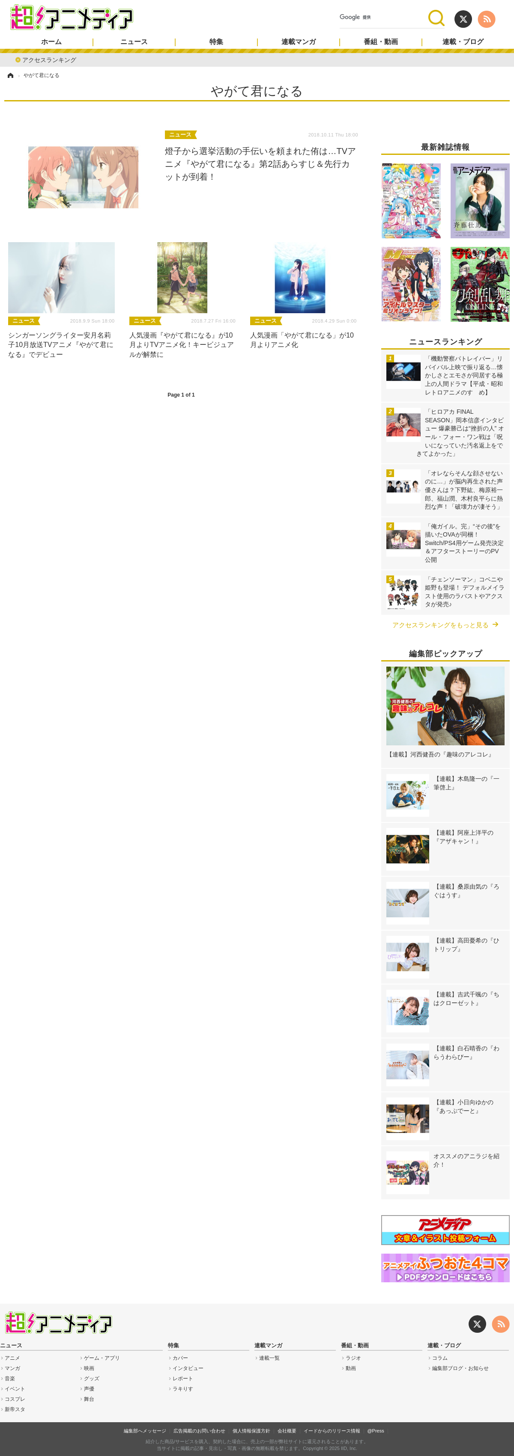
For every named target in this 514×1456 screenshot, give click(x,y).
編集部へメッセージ (145, 1430)
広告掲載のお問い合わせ (199, 1430)
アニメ (12, 1358)
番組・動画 (381, 42)
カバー (180, 1358)
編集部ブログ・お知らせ (460, 1368)
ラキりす (183, 1389)
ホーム (51, 42)
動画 (351, 1368)
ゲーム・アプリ (102, 1358)
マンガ (12, 1368)
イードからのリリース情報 (332, 1430)
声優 (89, 1389)
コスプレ (15, 1399)
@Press (375, 1430)
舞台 (89, 1399)
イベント (15, 1389)
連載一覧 (269, 1358)
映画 (89, 1368)
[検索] (384, 17)
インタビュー (188, 1368)
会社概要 (287, 1430)
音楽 (10, 1379)
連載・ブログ (463, 42)
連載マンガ (298, 42)
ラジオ (353, 1358)
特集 (216, 42)
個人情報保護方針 (251, 1430)
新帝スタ (15, 1409)
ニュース (134, 42)
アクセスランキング (49, 59)
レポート (183, 1379)
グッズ (91, 1379)
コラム (440, 1358)
